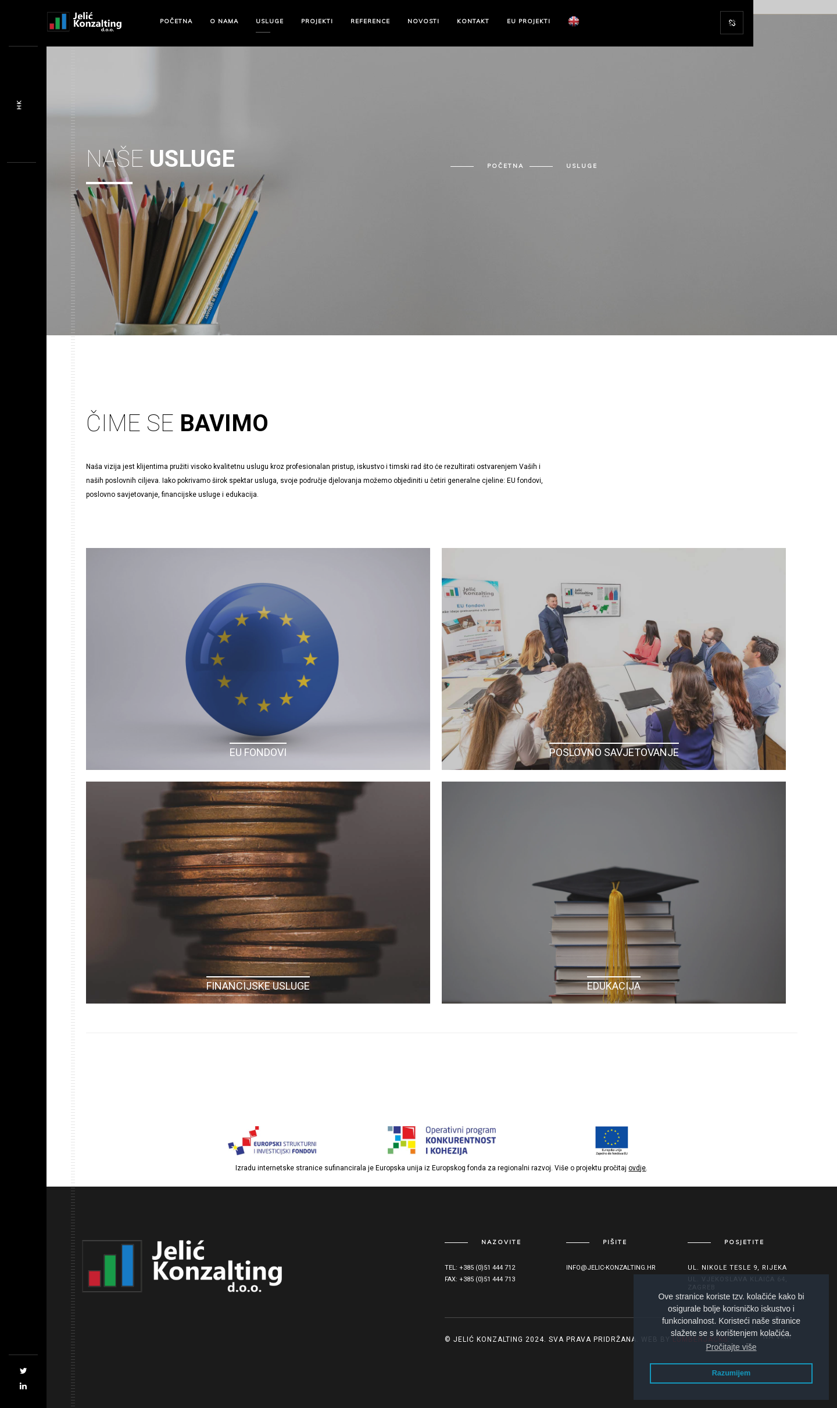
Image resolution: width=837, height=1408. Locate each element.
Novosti (423, 21)
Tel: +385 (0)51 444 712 (480, 1267)
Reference (370, 21)
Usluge (270, 21)
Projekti (317, 21)
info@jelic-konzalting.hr (611, 1267)
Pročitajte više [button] (731, 1347)
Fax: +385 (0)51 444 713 (480, 1279)
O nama (224, 21)
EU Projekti (528, 21)
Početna (176, 21)
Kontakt (473, 21)
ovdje (637, 1168)
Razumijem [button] (731, 1373)
